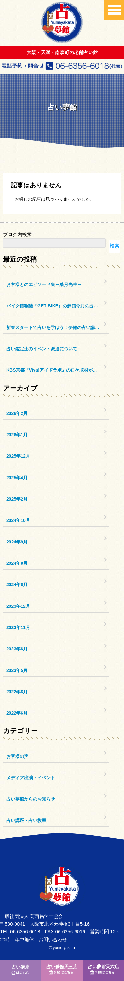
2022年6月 (17, 713)
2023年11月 (18, 627)
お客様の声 (17, 756)
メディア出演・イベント (30, 777)
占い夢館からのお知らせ (30, 799)
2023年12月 (18, 606)
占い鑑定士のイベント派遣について (41, 348)
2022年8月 (17, 691)
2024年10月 (18, 520)
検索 (114, 246)
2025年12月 (18, 456)
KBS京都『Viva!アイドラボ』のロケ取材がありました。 (57, 370)
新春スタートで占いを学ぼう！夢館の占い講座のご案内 (57, 327)
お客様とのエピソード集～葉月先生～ (44, 284)
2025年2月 (17, 498)
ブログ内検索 (17, 234)
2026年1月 (17, 434)
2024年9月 (17, 541)
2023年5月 (17, 670)
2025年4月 (17, 477)
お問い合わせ (53, 939)
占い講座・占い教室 (26, 820)
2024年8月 (17, 563)
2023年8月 (17, 648)
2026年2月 (17, 413)
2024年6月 (17, 584)
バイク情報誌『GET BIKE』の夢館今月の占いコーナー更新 (57, 305)
